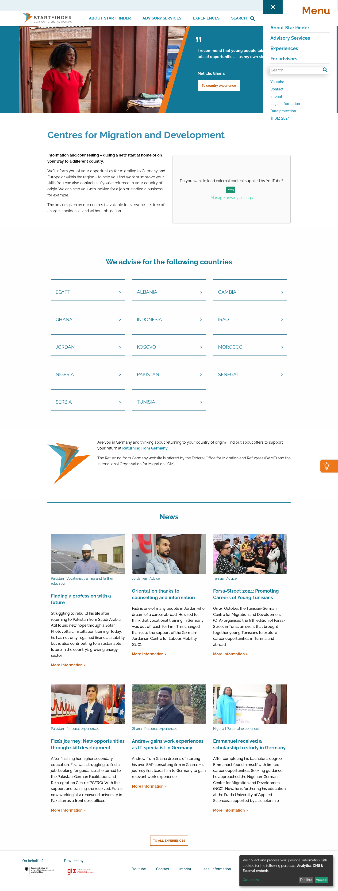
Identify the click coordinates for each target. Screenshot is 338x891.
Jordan (65, 347)
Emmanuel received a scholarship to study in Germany (249, 745)
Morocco (230, 347)
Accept (321, 880)
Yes (231, 190)
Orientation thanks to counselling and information (163, 594)
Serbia (64, 402)
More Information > (68, 665)
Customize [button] (251, 880)
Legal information (216, 868)
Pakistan (148, 375)
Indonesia (149, 320)
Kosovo (146, 347)
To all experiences (169, 840)
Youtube (139, 868)
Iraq (223, 320)
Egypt (63, 292)
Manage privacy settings (232, 197)
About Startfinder (110, 18)
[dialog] (286, 870)
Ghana (64, 320)
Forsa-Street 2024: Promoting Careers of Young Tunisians (246, 594)
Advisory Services (161, 18)
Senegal (228, 375)
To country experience (219, 85)
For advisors (273, 5)
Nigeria (65, 375)
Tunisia (146, 402)
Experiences (206, 18)
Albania (147, 292)
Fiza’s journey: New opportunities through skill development (88, 745)
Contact (162, 868)
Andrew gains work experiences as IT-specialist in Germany (168, 745)
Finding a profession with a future (81, 599)
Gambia (227, 292)
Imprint (185, 868)
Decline (306, 880)
